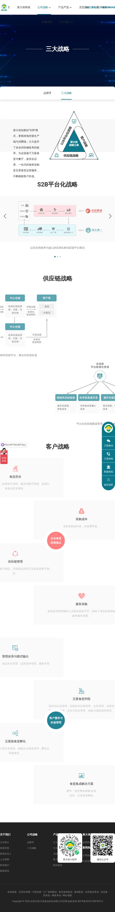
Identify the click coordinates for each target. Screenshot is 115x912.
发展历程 (4, 848)
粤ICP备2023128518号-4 (90, 901)
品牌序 (47, 93)
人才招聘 (4, 859)
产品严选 (65, 7)
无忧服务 (84, 7)
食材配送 (78, 892)
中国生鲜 (36, 892)
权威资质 (47, 22)
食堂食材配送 (66, 892)
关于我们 (66, 22)
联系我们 (4, 865)
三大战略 (66, 93)
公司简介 (4, 842)
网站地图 (67, 895)
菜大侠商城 (23, 7)
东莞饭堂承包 (92, 892)
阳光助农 (57, 865)
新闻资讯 (4, 871)
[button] (55, 256)
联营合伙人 (5, 853)
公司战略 (44, 7)
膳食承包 (56, 895)
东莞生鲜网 (24, 892)
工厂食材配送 (50, 892)
